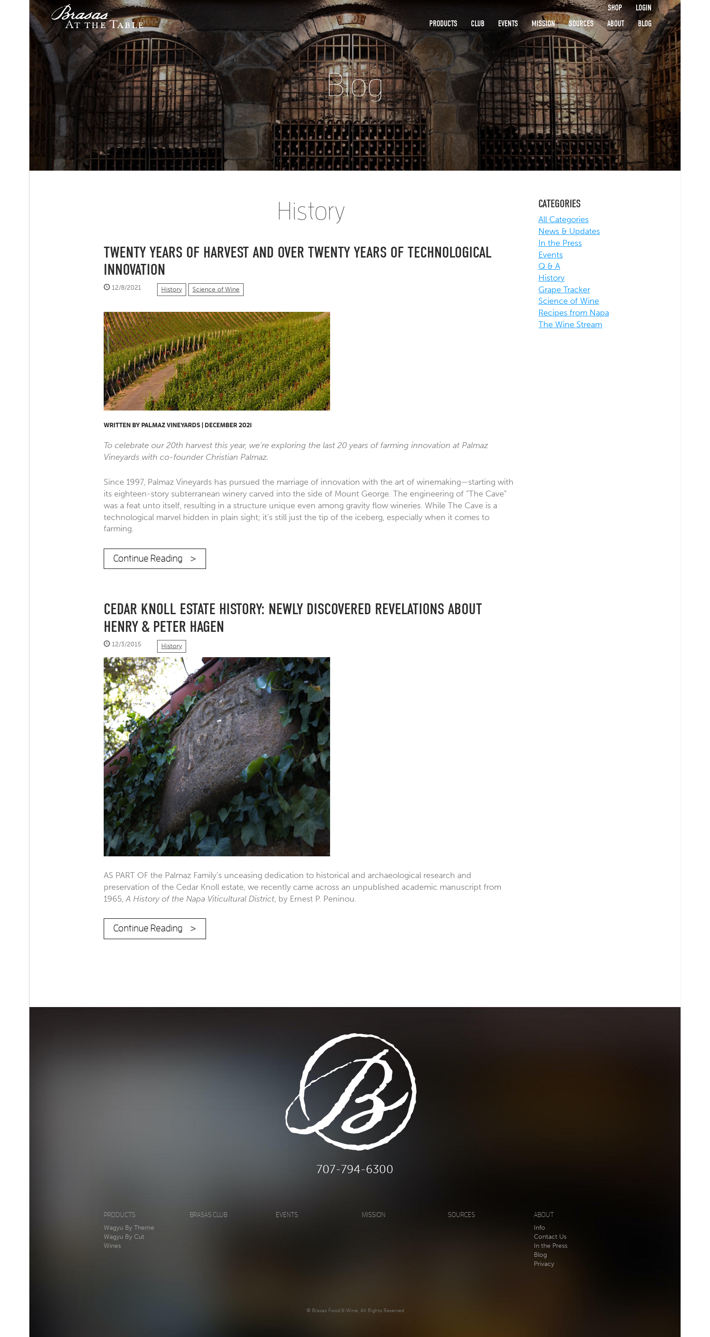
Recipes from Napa (573, 313)
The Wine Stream (570, 324)
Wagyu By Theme (129, 1228)
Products (443, 24)
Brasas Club (208, 1215)
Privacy (544, 1264)
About (615, 24)
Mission (543, 24)
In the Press (560, 243)
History (171, 289)
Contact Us (550, 1237)
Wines (112, 1246)
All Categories (563, 219)
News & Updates (569, 231)
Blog (645, 24)
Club (478, 24)
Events (508, 24)
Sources (581, 24)
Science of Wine (216, 289)
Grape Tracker (564, 290)
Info (539, 1228)
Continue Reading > (155, 558)
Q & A (549, 266)
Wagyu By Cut (124, 1237)
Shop (615, 8)
